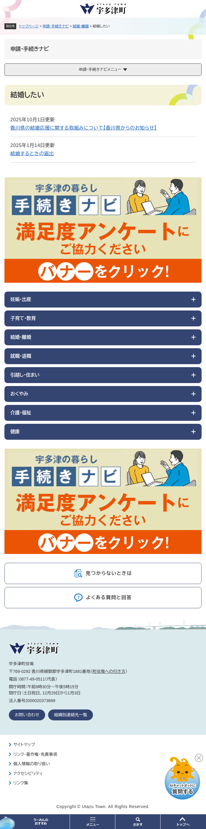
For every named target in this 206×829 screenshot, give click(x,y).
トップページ (29, 26)
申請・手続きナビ (55, 26)
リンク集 (20, 783)
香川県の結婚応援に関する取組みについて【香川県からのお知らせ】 (83, 127)
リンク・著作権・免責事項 (35, 754)
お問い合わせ (27, 714)
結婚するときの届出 (32, 153)
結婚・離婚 (81, 26)
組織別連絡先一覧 (70, 714)
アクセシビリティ (28, 773)
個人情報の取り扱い (31, 763)
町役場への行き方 (108, 671)
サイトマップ (24, 744)
